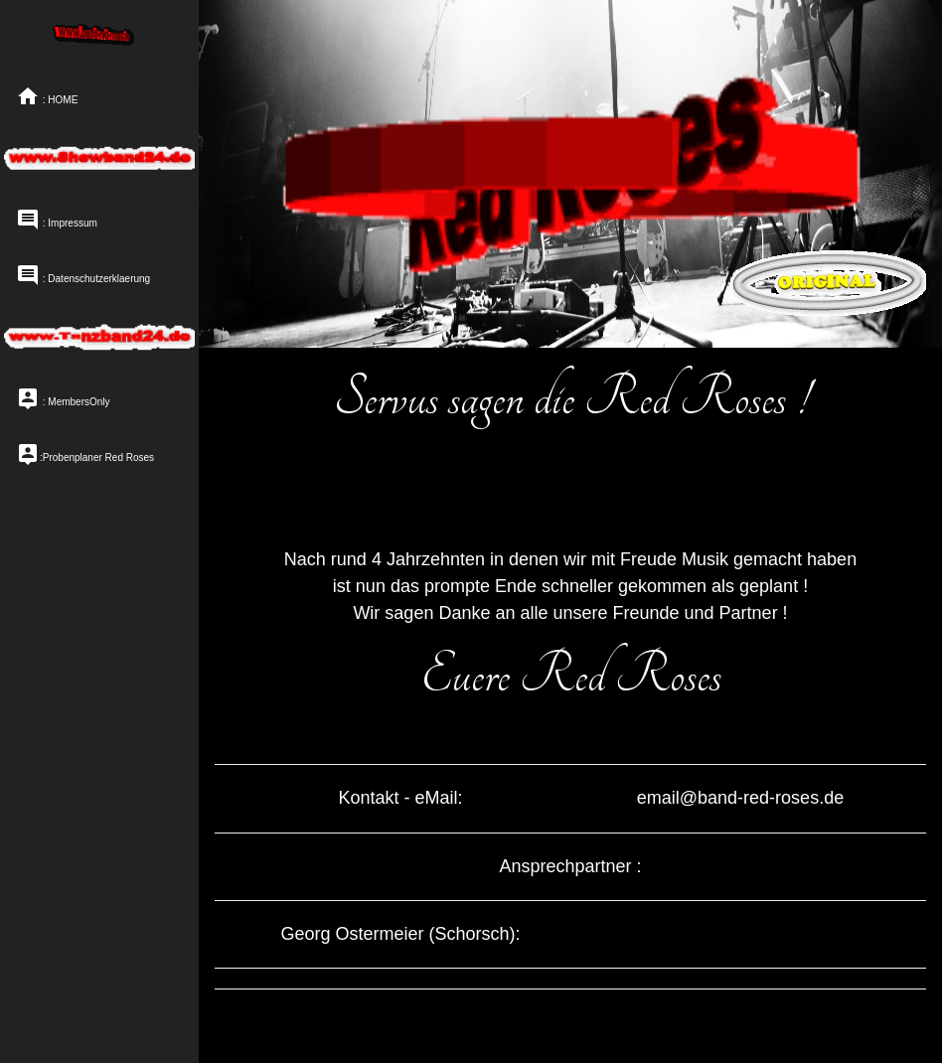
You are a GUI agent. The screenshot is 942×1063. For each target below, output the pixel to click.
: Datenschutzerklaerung (83, 274)
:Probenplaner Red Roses (85, 453)
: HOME (47, 95)
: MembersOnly (63, 397)
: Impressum (56, 218)
